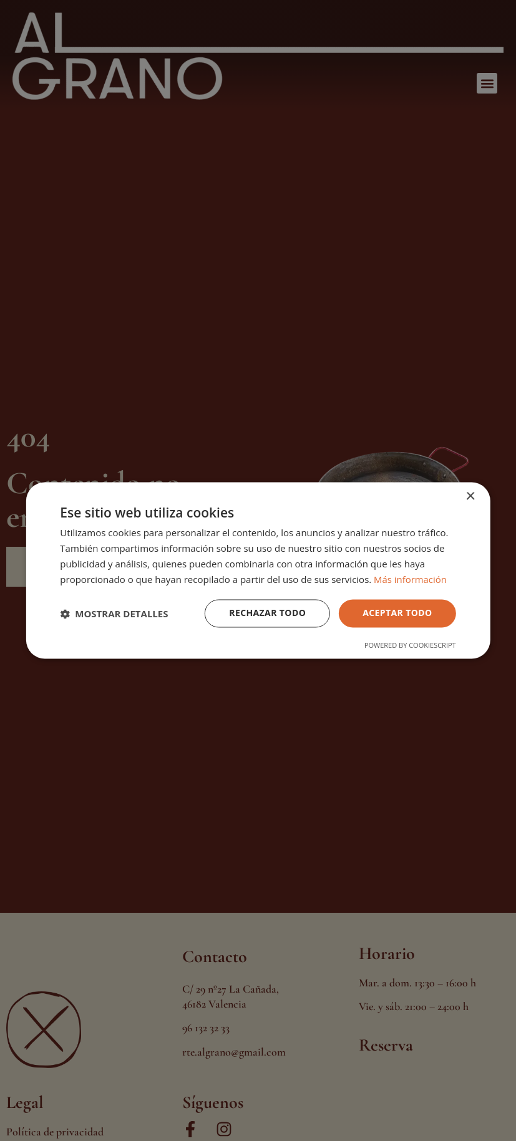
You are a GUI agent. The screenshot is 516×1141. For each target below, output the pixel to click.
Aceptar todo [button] (397, 613)
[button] (114, 613)
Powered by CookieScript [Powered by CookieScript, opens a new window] (410, 645)
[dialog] (258, 570)
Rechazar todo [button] (267, 613)
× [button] (470, 496)
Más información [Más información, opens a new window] (410, 579)
